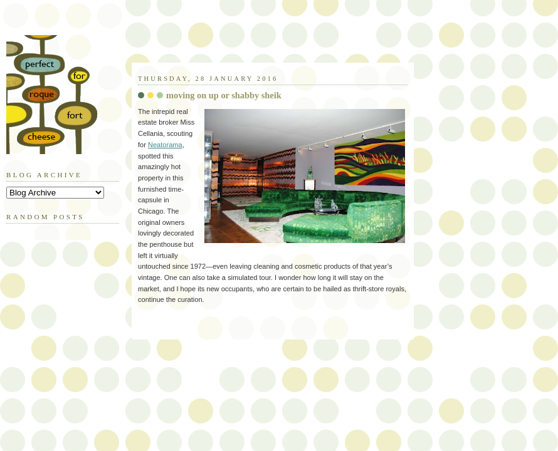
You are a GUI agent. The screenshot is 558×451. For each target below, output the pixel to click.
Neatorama (165, 144)
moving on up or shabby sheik (224, 95)
